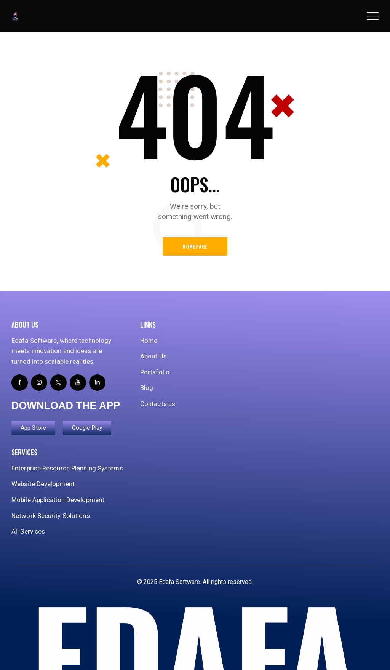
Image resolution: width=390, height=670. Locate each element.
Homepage (195, 246)
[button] (373, 16)
